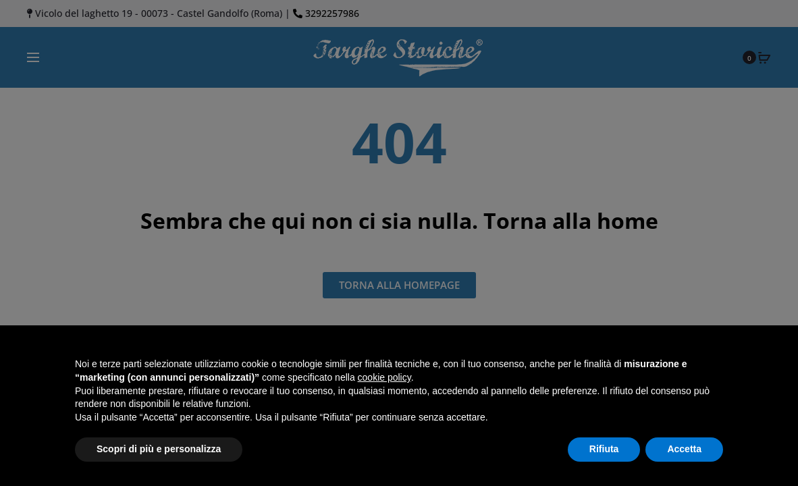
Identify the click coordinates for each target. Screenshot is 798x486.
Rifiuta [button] (604, 448)
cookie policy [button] (384, 377)
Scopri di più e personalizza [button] (159, 448)
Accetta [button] (684, 448)
